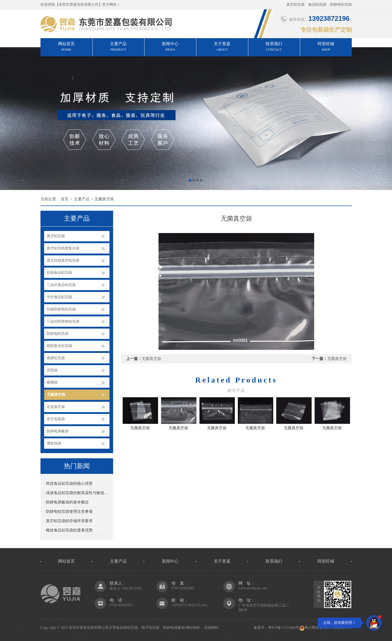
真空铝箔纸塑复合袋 (63, 248)
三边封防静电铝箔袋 (63, 321)
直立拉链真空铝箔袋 (63, 260)
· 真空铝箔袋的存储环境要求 (68, 521)
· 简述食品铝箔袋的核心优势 (68, 483)
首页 (64, 199)
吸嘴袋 (52, 382)
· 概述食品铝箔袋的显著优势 (68, 530)
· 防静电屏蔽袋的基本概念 (66, 502)
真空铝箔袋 (56, 236)
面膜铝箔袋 (56, 358)
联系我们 (274, 47)
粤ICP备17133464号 (283, 628)
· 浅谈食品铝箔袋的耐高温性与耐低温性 (76, 493)
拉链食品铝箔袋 (59, 273)
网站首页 (66, 47)
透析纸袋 (54, 443)
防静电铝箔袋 (57, 334)
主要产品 (118, 47)
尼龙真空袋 (56, 407)
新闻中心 (170, 47)
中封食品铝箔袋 (59, 297)
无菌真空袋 (104, 199)
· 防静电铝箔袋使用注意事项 (68, 511)
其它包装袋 (56, 419)
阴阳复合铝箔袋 (59, 346)
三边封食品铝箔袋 (61, 285)
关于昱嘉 (222, 47)
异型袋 (52, 370)
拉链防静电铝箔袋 (61, 309)
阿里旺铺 (326, 47)
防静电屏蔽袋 (57, 431)
